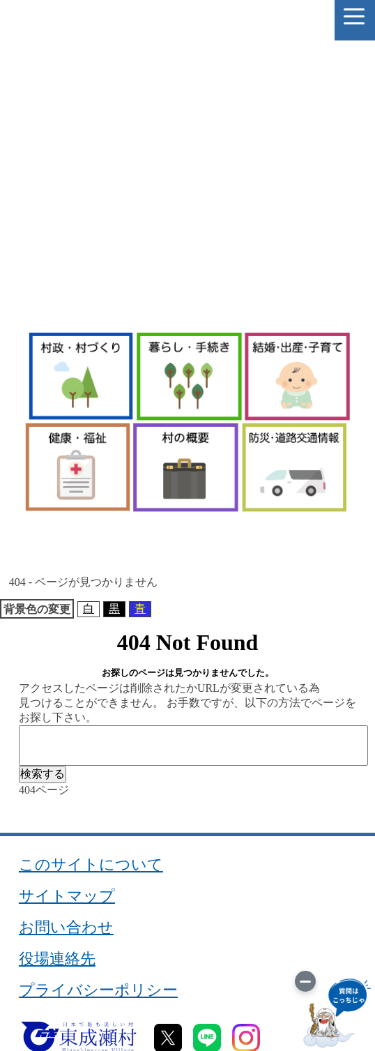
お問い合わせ (66, 927)
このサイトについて (91, 864)
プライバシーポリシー (98, 990)
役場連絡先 (57, 959)
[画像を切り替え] (305, 981)
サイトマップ (67, 896)
